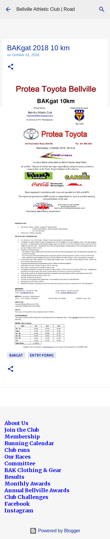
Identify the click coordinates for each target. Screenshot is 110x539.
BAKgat (16, 355)
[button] (10, 67)
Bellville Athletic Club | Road (45, 9)
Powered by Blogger (55, 530)
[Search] (101, 9)
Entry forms (42, 355)
